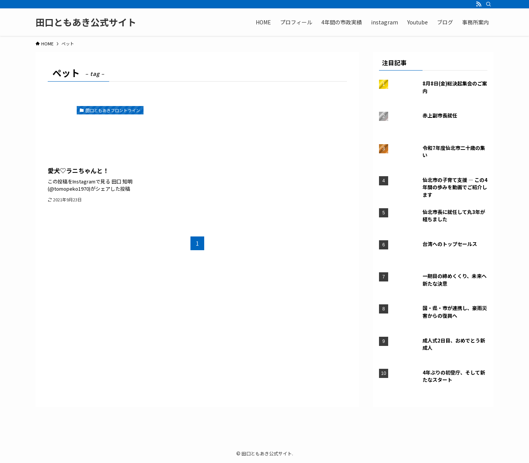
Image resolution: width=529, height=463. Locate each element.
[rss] (479, 4)
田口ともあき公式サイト (85, 22)
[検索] (489, 4)
